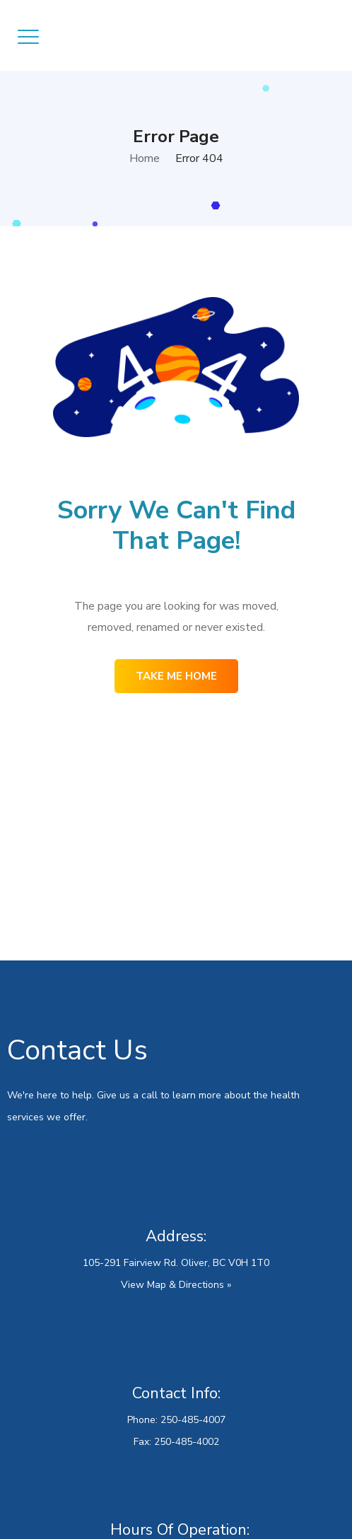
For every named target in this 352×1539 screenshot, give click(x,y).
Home (144, 158)
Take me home (176, 676)
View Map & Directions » (176, 1284)
